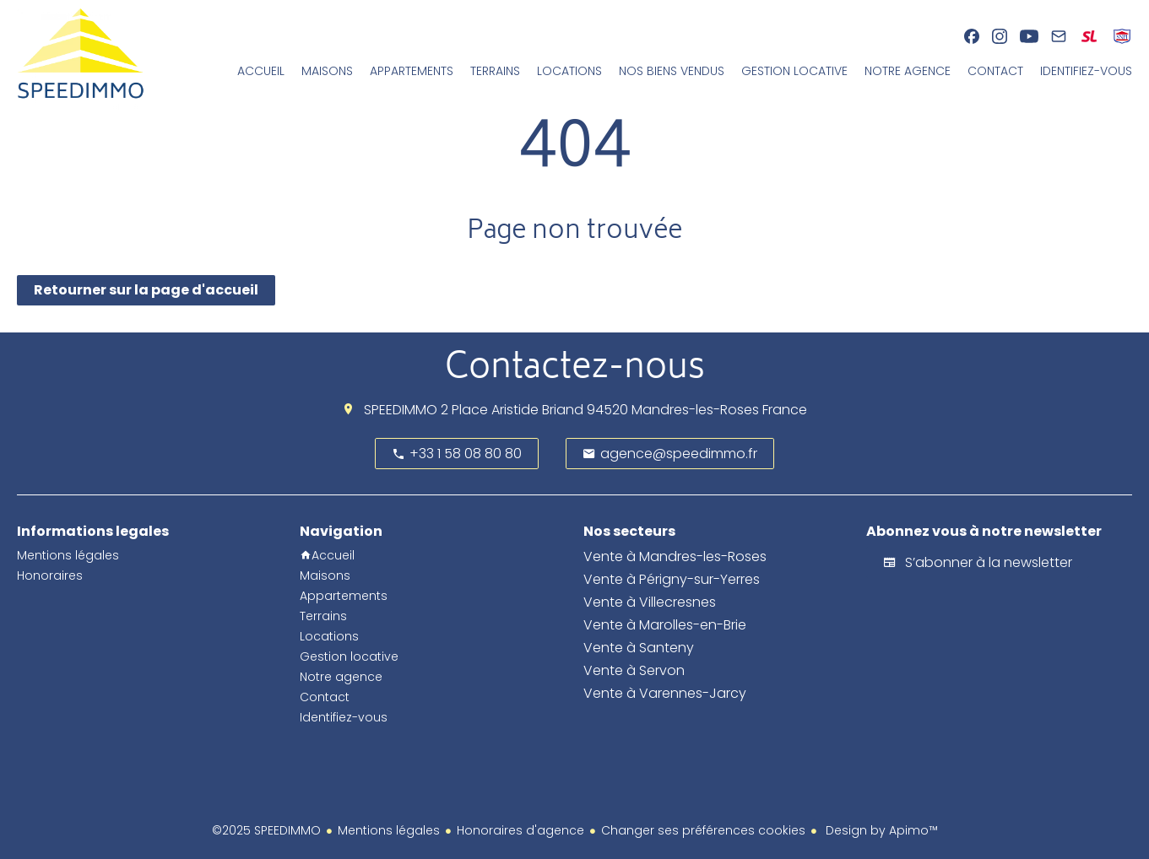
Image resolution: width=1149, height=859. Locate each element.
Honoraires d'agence (520, 830)
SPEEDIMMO (400, 409)
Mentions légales (389, 830)
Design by (880, 830)
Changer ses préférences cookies (703, 830)
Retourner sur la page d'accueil (146, 290)
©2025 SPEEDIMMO (266, 830)
